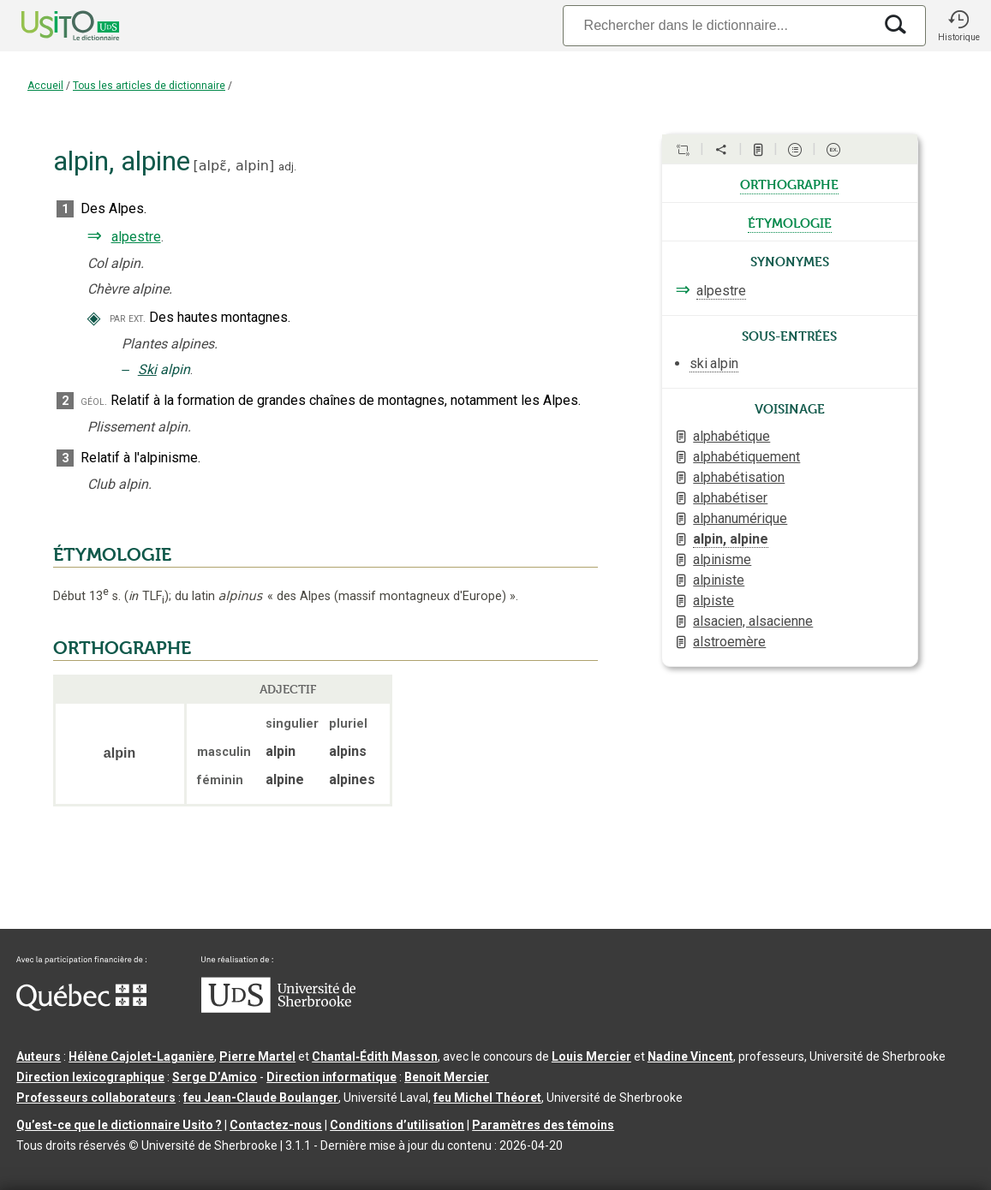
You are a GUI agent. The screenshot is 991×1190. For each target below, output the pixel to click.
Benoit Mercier (446, 1077)
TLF (146, 596)
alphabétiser (730, 498)
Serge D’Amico (214, 1077)
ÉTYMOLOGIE (112, 554)
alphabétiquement (746, 457)
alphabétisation (739, 477)
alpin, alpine (730, 539)
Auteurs (38, 1056)
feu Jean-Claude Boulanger (260, 1097)
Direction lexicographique (90, 1077)
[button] (958, 25)
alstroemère (729, 642)
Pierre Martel (257, 1056)
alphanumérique (740, 518)
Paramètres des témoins (543, 1125)
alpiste (713, 600)
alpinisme (722, 559)
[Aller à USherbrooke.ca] (278, 1008)
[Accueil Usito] (51, 25)
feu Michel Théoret (487, 1097)
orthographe (789, 183)
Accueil (45, 86)
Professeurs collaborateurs (96, 1097)
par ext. (128, 318)
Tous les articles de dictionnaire (149, 86)
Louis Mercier (591, 1056)
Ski (147, 369)
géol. (94, 401)
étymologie (790, 221)
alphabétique (731, 436)
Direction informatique (331, 1077)
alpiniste (718, 580)
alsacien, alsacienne (753, 621)
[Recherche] (718, 25)
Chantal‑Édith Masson (375, 1056)
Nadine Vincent (690, 1056)
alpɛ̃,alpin (234, 166)
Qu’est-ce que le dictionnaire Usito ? (119, 1125)
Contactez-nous (276, 1125)
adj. (287, 166)
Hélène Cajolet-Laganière (141, 1056)
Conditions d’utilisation (397, 1125)
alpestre (136, 237)
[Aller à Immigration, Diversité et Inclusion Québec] (81, 1007)
